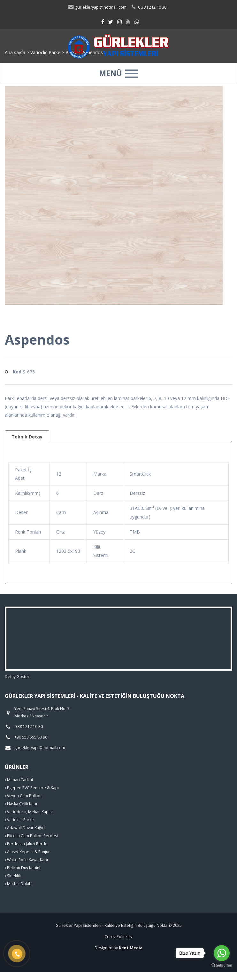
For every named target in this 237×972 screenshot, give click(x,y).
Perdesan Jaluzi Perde (26, 843)
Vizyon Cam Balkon (23, 795)
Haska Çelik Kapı (21, 803)
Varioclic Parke (19, 819)
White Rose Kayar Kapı (26, 859)
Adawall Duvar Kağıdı (25, 827)
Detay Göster (17, 676)
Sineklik (13, 875)
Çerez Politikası (118, 936)
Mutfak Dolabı (19, 883)
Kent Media (130, 948)
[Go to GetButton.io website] (221, 965)
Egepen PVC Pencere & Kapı (32, 787)
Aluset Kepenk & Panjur (27, 851)
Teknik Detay (26, 437)
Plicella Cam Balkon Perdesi (31, 835)
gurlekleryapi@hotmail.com (97, 7)
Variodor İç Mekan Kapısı (28, 811)
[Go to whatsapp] (222, 953)
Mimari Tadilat (19, 779)
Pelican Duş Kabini (22, 867)
